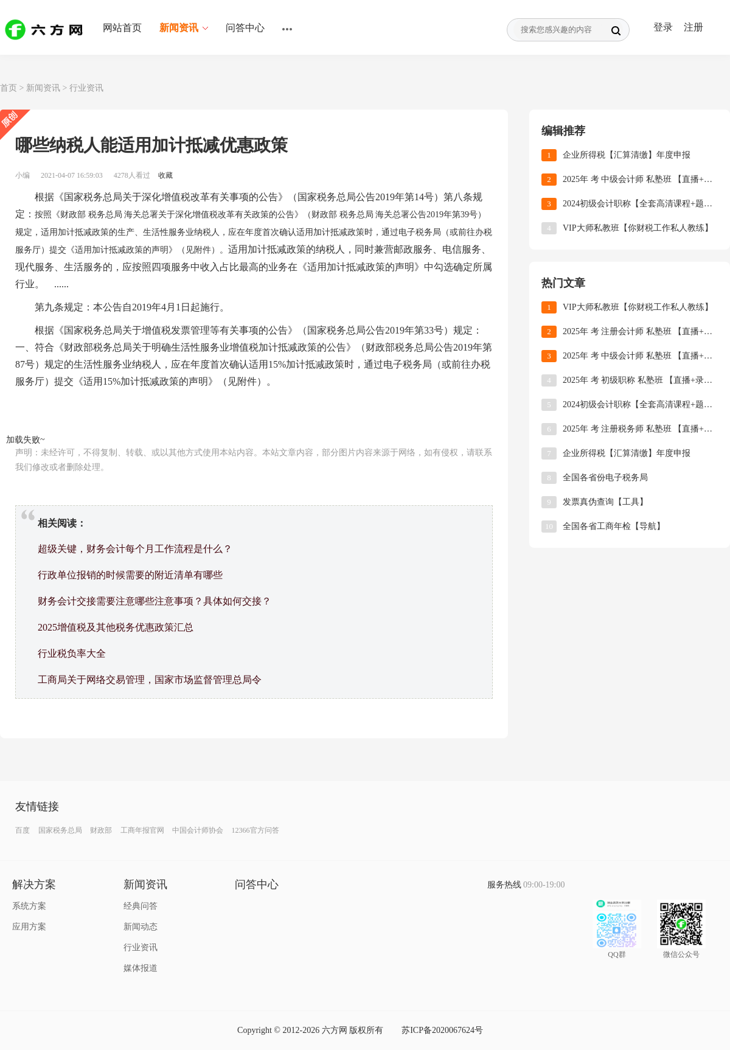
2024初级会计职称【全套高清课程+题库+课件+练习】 (640, 203)
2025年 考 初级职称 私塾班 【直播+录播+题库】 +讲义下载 (640, 380)
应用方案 (29, 926)
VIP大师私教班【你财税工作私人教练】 (638, 228)
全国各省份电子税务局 (605, 477)
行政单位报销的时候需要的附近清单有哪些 (130, 575)
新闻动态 (140, 926)
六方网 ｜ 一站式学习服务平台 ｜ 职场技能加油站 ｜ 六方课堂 (45, 29)
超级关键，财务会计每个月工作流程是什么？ (135, 549)
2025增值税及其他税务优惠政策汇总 (115, 627)
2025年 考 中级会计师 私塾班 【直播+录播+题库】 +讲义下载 (640, 179)
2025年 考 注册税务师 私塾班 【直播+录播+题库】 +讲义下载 (640, 428)
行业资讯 (86, 88)
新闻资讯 (43, 88)
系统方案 (29, 906)
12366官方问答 (255, 830)
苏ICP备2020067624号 (442, 1030)
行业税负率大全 (72, 653)
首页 (8, 88)
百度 (22, 830)
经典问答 (140, 906)
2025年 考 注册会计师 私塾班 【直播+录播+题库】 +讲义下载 (640, 331)
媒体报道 (140, 968)
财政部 (101, 830)
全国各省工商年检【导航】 (614, 526)
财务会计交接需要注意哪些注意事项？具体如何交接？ (154, 601)
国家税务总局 (60, 830)
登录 (663, 27)
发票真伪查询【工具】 (605, 501)
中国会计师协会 (197, 830)
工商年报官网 (142, 830)
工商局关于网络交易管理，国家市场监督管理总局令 (150, 679)
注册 (693, 27)
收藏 (165, 175)
